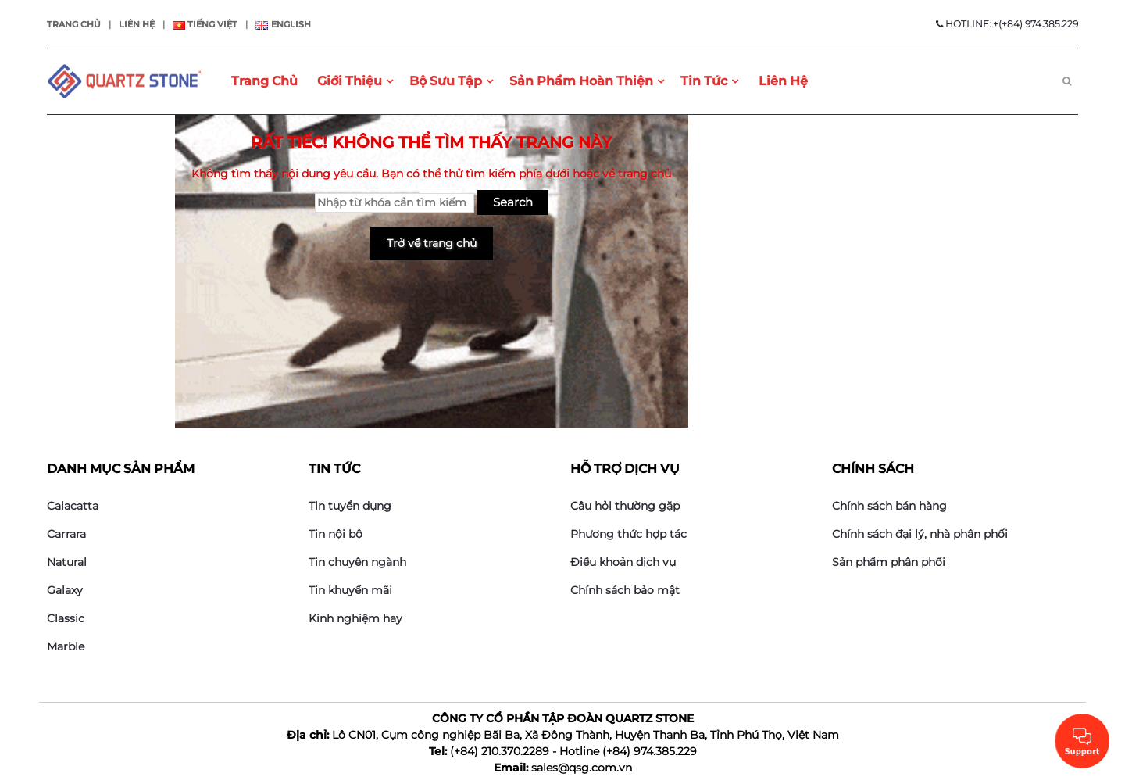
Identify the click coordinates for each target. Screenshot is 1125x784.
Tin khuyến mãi (350, 590)
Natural (67, 562)
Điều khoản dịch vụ (623, 562)
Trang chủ (74, 24)
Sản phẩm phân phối (888, 562)
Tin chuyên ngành (357, 562)
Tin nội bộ (335, 534)
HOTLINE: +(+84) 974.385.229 (1007, 24)
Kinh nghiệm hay (355, 618)
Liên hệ (137, 24)
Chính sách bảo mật (625, 590)
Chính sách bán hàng (889, 506)
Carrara (66, 534)
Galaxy (65, 590)
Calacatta (72, 506)
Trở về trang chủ (432, 243)
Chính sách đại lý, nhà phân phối (920, 534)
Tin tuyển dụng (350, 506)
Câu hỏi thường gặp (625, 506)
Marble (65, 646)
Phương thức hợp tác (628, 534)
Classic (65, 618)
